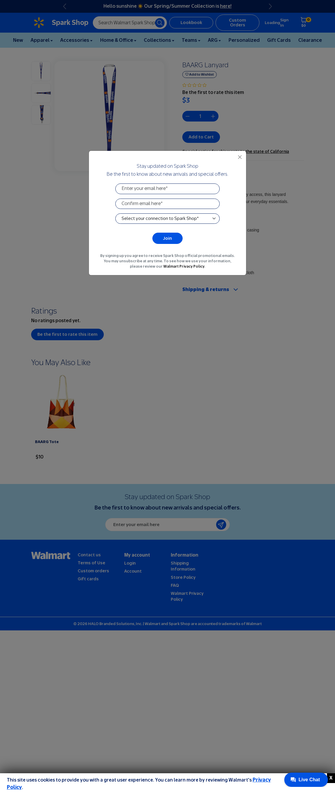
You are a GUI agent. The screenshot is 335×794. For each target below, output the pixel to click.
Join (167, 238)
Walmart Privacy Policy (183, 266)
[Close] (240, 157)
